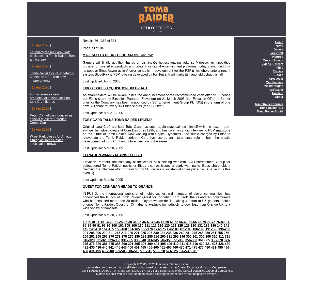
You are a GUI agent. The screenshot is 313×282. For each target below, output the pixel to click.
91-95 (101, 225)
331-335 (127, 240)
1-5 (85, 222)
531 (194, 251)
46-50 (165, 222)
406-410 (173, 244)
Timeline (277, 93)
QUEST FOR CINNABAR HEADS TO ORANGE (118, 186)
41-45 (156, 222)
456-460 (153, 247)
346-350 (166, 240)
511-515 (146, 251)
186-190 (198, 229)
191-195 (211, 229)
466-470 (178, 247)
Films (279, 67)
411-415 (185, 244)
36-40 (146, 222)
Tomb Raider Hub (271, 107)
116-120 (164, 225)
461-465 (166, 247)
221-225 (140, 233)
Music (267, 60)
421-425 (211, 244)
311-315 (224, 236)
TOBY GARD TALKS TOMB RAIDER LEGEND (117, 120)
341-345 (153, 240)
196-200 (224, 229)
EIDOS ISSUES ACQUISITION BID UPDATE (115, 88)
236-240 (178, 233)
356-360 (191, 240)
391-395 (134, 244)
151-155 (108, 229)
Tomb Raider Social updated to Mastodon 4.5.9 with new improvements (52, 77)
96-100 (112, 225)
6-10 (91, 222)
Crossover (276, 78)
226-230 (153, 233)
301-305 (198, 236)
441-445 (114, 247)
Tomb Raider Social (270, 111)
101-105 (124, 225)
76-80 (220, 222)
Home (279, 42)
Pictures (277, 56)
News (279, 45)
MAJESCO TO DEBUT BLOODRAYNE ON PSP (118, 55)
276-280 (134, 236)
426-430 (224, 244)
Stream (278, 60)
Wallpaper (276, 89)
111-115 (151, 225)
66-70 (202, 222)
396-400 (147, 244)
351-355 (178, 240)
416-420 (198, 244)
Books (279, 75)
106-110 (137, 225)
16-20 (109, 222)
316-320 (89, 240)
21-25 (118, 222)
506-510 (133, 251)
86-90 (92, 225)
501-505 (121, 251)
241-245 (191, 233)
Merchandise (274, 82)
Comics (278, 71)
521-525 (172, 251)
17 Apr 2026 (40, 66)
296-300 (185, 236)
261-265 (95, 236)
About (279, 96)
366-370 (217, 240)
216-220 (127, 233)
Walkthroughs (273, 86)
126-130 (190, 225)
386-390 (121, 244)
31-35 (137, 222)
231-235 (166, 233)
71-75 (211, 222)
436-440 (102, 247)
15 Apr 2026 (40, 87)
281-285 (147, 236)
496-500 (108, 251)
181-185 (185, 229)
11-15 (100, 222)
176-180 (173, 229)
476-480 (204, 247)
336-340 (140, 240)
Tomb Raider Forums (269, 104)
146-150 (95, 229)
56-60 (183, 222)
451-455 (140, 247)
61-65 (192, 222)
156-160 (121, 229)
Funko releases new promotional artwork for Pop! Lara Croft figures (50, 98)
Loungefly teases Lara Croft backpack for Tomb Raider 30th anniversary (52, 55)
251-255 (217, 233)
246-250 (204, 233)
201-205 (89, 233)
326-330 (114, 240)
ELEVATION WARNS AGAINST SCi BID (112, 155)
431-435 (89, 247)
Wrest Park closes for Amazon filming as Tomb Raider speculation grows (51, 140)
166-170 (147, 229)
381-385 (108, 244)
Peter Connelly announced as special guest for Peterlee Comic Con (51, 119)
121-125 (177, 225)
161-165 (134, 229)
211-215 (114, 233)
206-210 (102, 233)
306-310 (211, 236)
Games (278, 49)
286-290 (160, 236)
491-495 (95, 251)
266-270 (108, 236)
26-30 (128, 222)
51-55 (174, 222)
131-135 (203, 225)
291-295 (173, 236)
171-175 (160, 229)
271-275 (121, 236)
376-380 (95, 244)
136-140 (216, 225)
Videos (266, 64)
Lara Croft (276, 53)
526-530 (185, 251)
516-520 (159, 251)
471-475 (191, 247)
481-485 (217, 247)
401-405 (160, 244)
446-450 (127, 247)
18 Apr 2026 (40, 45)
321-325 (102, 240)
